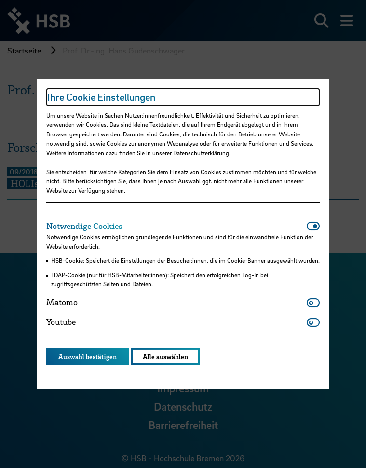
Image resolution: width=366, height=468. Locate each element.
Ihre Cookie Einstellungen (101, 97)
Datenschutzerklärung (201, 153)
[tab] (176, 226)
